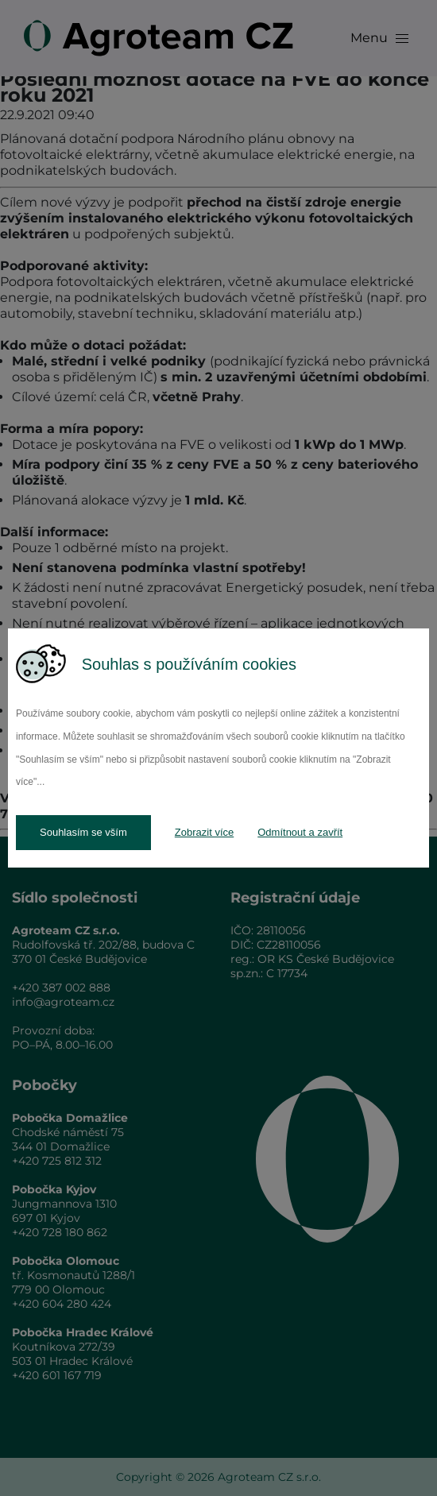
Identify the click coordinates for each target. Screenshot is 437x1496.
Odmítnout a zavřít (299, 832)
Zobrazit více (204, 832)
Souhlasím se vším (83, 832)
